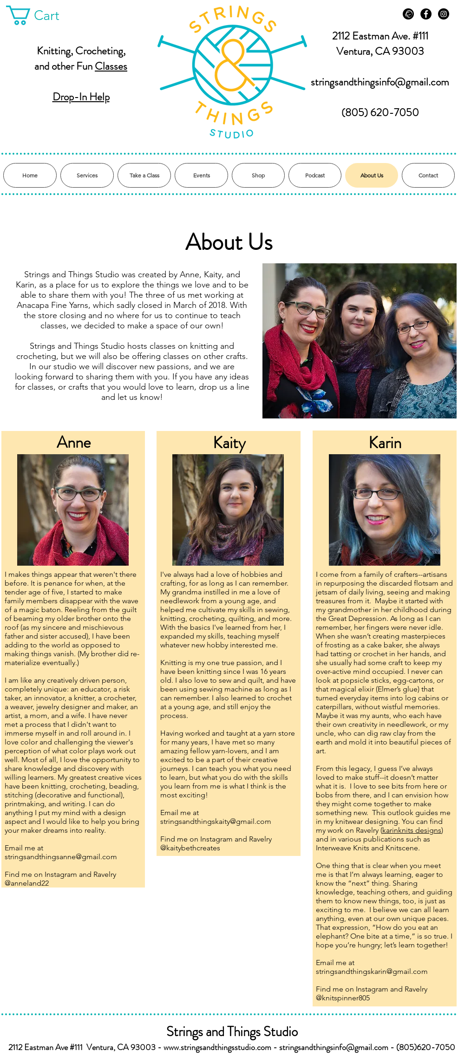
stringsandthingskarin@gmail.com (372, 971)
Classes (111, 66)
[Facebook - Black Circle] (426, 14)
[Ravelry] (408, 14)
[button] (42, 15)
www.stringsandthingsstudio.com (217, 1047)
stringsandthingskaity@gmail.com (215, 821)
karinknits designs (411, 830)
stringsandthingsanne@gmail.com (61, 856)
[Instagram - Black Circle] (443, 14)
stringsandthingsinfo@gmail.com (380, 82)
